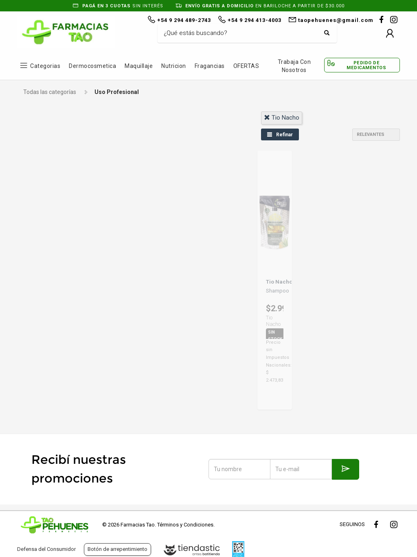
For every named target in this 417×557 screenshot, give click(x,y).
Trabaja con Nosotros (294, 66)
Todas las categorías (49, 92)
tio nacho (281, 117)
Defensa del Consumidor (46, 549)
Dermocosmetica (92, 66)
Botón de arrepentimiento (117, 549)
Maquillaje (139, 66)
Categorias (45, 66)
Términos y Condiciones (185, 525)
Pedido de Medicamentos (366, 65)
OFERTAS (246, 66)
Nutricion (173, 66)
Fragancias (210, 66)
